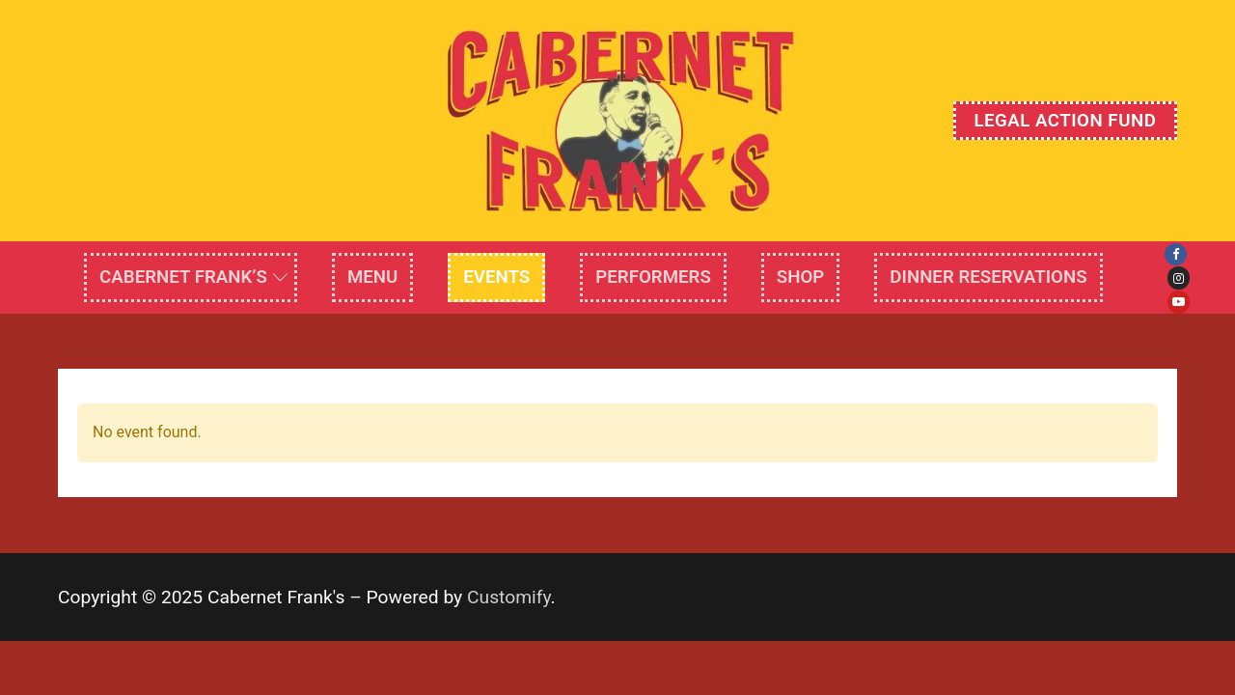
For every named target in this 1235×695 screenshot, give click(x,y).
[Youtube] (1178, 302)
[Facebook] (1176, 254)
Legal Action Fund (1065, 120)
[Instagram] (1178, 277)
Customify (509, 597)
